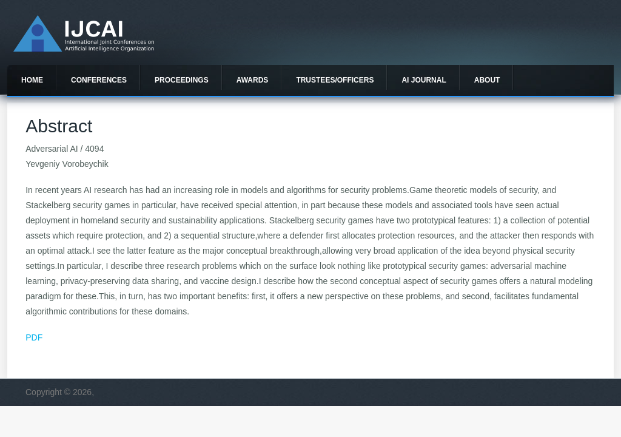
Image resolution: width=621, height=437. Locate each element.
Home (32, 80)
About (487, 80)
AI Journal (423, 80)
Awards (253, 80)
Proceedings (182, 80)
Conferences (99, 80)
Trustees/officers (335, 80)
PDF (33, 337)
